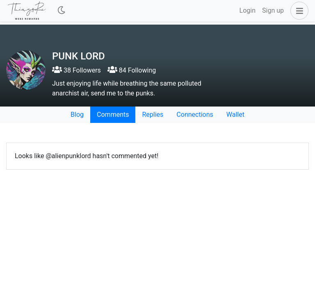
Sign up (273, 10)
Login (248, 10)
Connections (194, 114)
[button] (297, 11)
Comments (113, 114)
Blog (77, 114)
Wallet (235, 114)
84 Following (131, 70)
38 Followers (76, 70)
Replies (152, 114)
